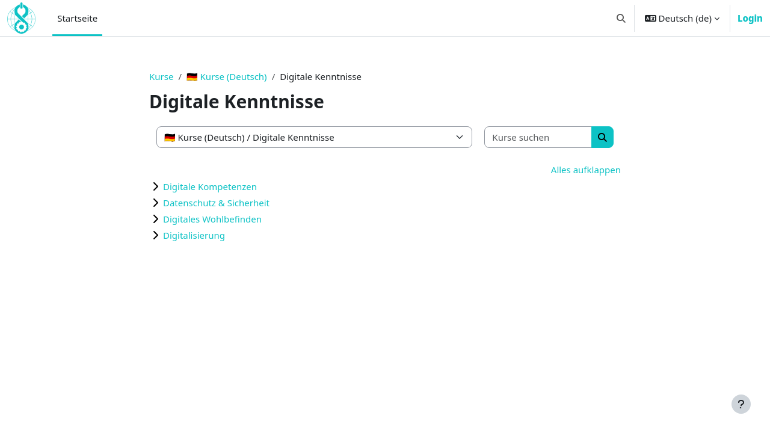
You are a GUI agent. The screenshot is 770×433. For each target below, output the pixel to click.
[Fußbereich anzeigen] (741, 404)
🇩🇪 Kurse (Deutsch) (226, 76)
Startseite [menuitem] (77, 18)
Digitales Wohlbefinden (212, 219)
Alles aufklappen (586, 170)
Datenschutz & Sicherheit (216, 203)
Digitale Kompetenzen (210, 186)
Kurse (161, 76)
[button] (621, 18)
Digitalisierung (194, 235)
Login (750, 18)
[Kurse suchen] (538, 137)
